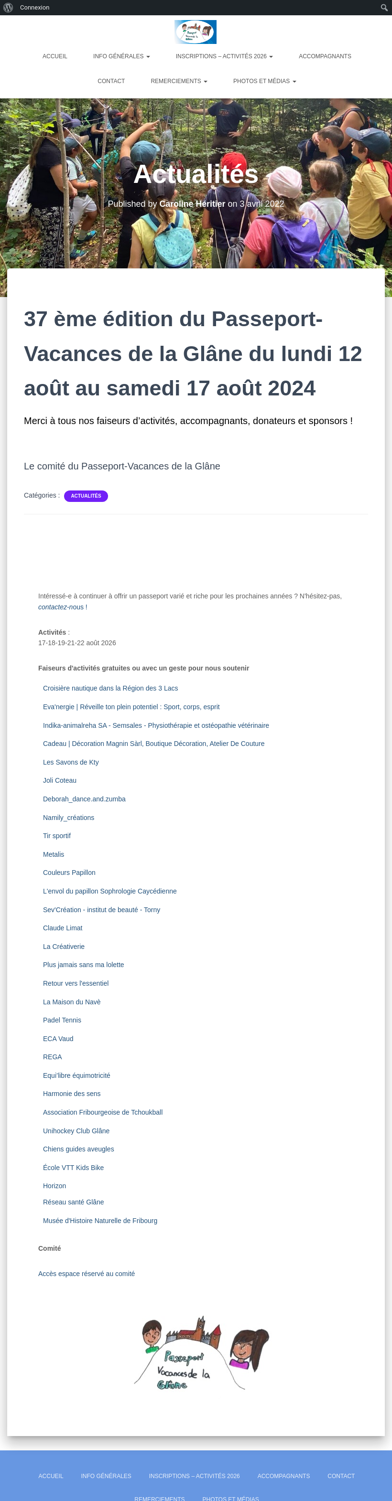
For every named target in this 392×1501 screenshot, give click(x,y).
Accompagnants (325, 56)
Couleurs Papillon (69, 872)
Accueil (55, 56)
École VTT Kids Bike (73, 1167)
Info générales (121, 56)
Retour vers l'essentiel (76, 983)
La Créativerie (64, 946)
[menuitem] (8, 7)
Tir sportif (57, 836)
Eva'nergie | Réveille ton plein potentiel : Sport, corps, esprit (131, 707)
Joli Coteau (59, 780)
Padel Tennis (62, 1020)
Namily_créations (69, 817)
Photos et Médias (264, 81)
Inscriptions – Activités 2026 (224, 56)
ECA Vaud (58, 1039)
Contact (111, 81)
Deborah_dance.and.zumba (84, 799)
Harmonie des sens (72, 1093)
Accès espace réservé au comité (86, 1273)
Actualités (86, 496)
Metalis (53, 854)
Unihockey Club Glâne (76, 1131)
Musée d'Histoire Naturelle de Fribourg (100, 1220)
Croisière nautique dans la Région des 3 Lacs (110, 688)
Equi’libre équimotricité (76, 1075)
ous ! (62, 607)
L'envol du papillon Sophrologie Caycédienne (110, 891)
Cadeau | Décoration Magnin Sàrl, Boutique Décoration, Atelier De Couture (154, 743)
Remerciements (179, 81)
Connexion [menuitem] (34, 7)
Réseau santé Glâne (73, 1202)
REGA (52, 1057)
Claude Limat (63, 928)
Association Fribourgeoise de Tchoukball (103, 1112)
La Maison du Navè (72, 1002)
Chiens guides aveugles (79, 1149)
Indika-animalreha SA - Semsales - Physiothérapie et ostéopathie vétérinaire (156, 725)
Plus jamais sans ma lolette (83, 965)
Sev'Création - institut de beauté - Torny (101, 910)
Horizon (55, 1186)
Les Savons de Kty (71, 762)
